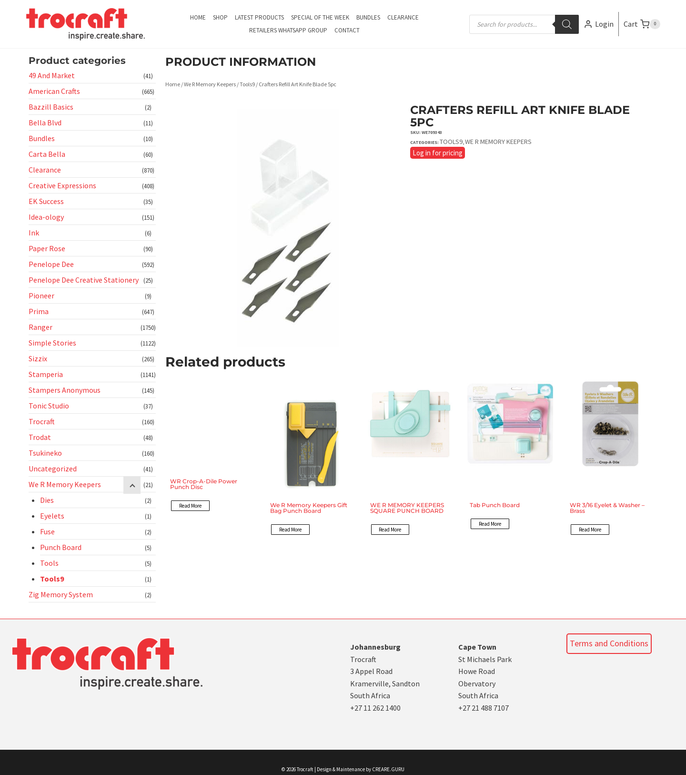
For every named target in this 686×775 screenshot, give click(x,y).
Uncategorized (53, 468)
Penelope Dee (51, 264)
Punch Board (60, 547)
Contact (347, 30)
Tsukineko (45, 453)
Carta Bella (47, 154)
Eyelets (52, 515)
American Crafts (54, 91)
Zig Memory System (61, 594)
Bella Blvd (45, 122)
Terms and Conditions (609, 643)
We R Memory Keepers (65, 484)
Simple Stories (52, 342)
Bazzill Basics (51, 107)
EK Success (46, 201)
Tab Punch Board (495, 505)
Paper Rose (47, 248)
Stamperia (46, 374)
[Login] (599, 24)
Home (198, 17)
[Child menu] (132, 485)
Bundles (368, 17)
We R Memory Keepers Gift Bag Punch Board (308, 507)
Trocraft (42, 421)
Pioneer (41, 295)
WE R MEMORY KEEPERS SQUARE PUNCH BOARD (407, 507)
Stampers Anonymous (65, 390)
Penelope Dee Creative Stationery (84, 280)
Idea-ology (46, 217)
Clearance (403, 17)
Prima (39, 311)
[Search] (567, 24)
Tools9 (52, 578)
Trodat (40, 437)
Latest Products (259, 17)
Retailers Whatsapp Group (288, 30)
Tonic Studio (49, 405)
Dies (47, 500)
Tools (49, 563)
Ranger (40, 327)
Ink (34, 232)
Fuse (47, 531)
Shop (220, 17)
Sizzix (38, 358)
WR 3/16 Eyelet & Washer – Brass (607, 507)
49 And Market (52, 75)
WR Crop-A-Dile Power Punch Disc (203, 484)
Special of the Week (320, 17)
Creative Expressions (62, 185)
